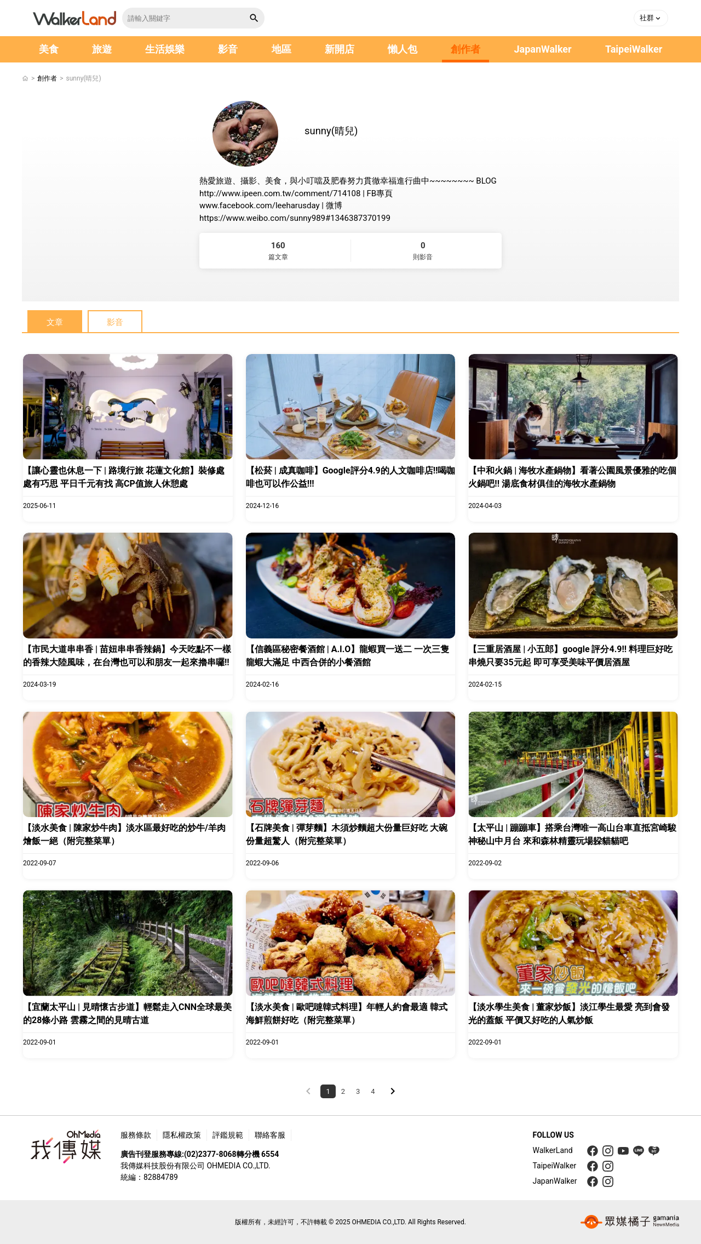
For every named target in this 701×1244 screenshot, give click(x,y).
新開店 (339, 49)
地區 (281, 49)
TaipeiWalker (633, 49)
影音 (228, 49)
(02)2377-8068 (210, 1154)
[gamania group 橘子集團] (630, 1222)
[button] (651, 18)
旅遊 (102, 49)
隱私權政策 (182, 1135)
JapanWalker (542, 49)
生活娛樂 (165, 49)
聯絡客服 (270, 1135)
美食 (49, 49)
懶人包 (402, 49)
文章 (55, 322)
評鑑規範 (227, 1135)
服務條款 (135, 1135)
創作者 (465, 49)
